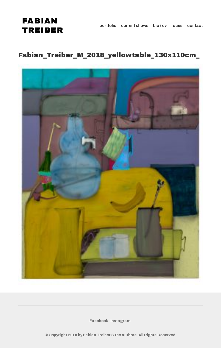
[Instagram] (120, 321)
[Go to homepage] (43, 26)
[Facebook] (98, 321)
